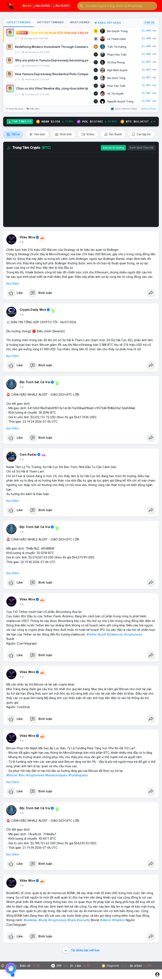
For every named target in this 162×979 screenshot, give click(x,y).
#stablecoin (115, 634)
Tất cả (13, 134)
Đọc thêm (12, 283)
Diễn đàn (33, 108)
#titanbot (118, 920)
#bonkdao (30, 920)
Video (87, 134)
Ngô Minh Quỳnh (117, 70)
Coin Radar (28, 454)
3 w (22, 242)
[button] (117, 6)
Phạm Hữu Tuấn (117, 54)
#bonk (42, 920)
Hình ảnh (63, 134)
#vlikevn (105, 920)
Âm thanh (113, 134)
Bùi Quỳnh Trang (117, 31)
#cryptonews (133, 634)
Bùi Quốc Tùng (116, 78)
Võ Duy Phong (116, 62)
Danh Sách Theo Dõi (141, 147)
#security (83, 920)
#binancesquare (56, 775)
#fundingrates (78, 775)
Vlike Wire (27, 237)
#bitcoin (12, 775)
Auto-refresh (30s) (124, 108)
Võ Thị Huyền (115, 93)
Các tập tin (141, 134)
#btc (22, 775)
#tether (91, 634)
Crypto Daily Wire (33, 310)
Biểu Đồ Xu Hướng (113, 147)
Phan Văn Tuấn (116, 85)
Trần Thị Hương (116, 46)
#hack (71, 920)
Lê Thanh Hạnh (116, 39)
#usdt (102, 634)
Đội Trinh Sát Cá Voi (35, 382)
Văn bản (37, 134)
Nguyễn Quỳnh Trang (120, 101)
